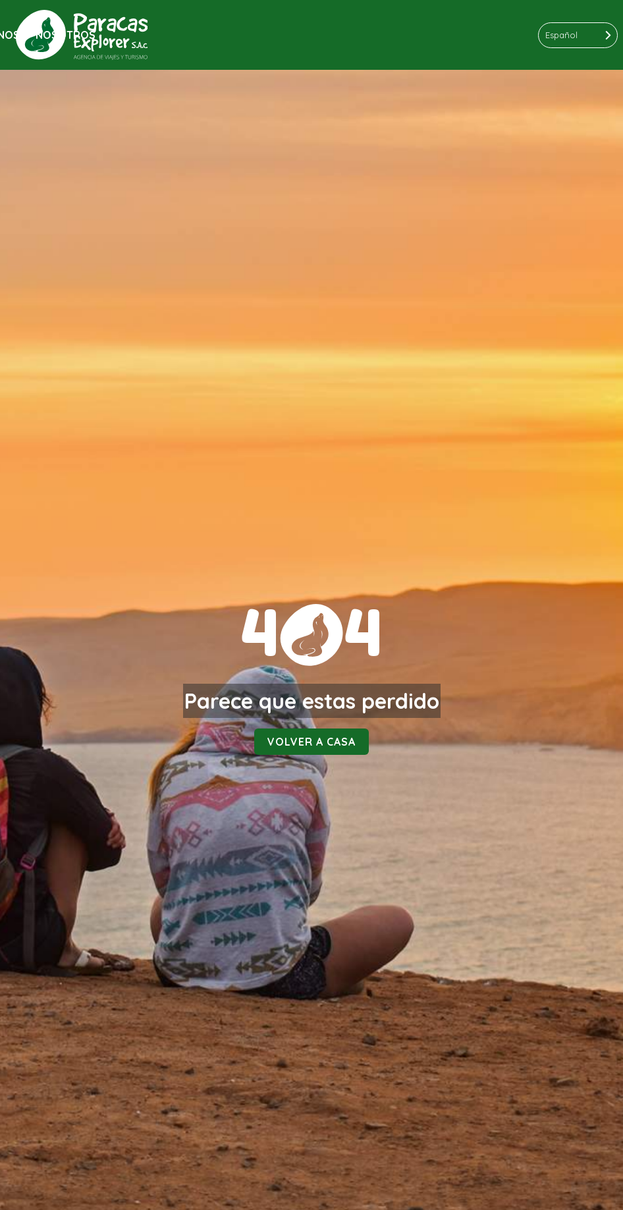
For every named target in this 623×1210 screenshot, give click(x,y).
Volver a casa (311, 741)
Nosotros (65, 34)
